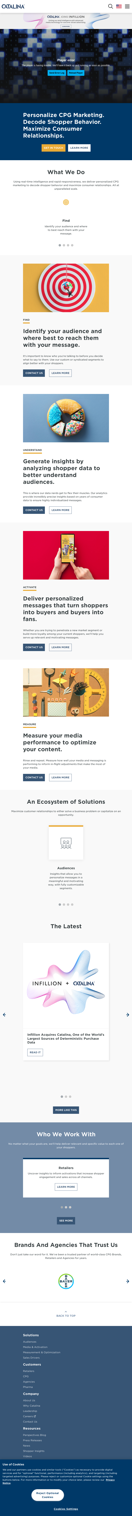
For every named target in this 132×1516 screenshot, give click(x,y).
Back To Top (66, 1315)
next (127, 1014)
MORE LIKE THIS (66, 1110)
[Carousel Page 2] (64, 245)
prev (4, 1014)
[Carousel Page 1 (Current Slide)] (60, 245)
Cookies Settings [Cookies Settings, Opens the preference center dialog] (66, 1508)
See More (66, 1220)
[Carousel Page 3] (68, 245)
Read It (35, 1052)
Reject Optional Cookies (47, 1495)
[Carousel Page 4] (72, 245)
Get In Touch (53, 147)
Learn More (79, 147)
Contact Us (34, 373)
